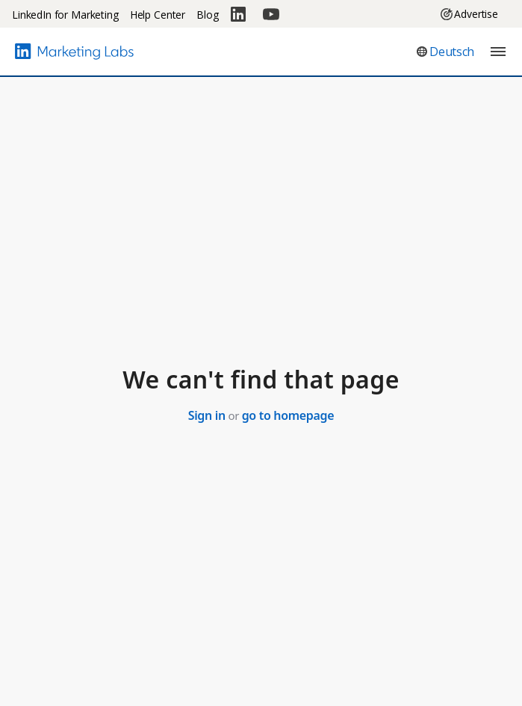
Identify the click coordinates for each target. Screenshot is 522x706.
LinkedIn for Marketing (65, 14)
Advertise (469, 14)
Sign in (207, 415)
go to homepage (288, 415)
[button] (445, 51)
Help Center (157, 14)
